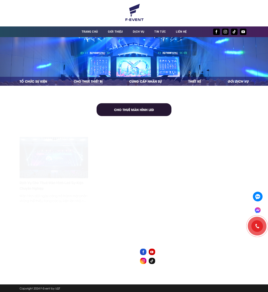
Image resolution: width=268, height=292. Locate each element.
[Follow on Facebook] (216, 32)
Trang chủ (89, 31)
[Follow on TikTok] (234, 32)
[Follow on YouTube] (243, 32)
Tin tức (160, 31)
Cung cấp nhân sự (145, 81)
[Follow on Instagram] (225, 32)
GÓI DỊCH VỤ (237, 81)
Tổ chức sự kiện (33, 81)
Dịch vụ (138, 31)
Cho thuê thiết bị (88, 81)
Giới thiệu (115, 31)
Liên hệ (181, 31)
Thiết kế (194, 81)
